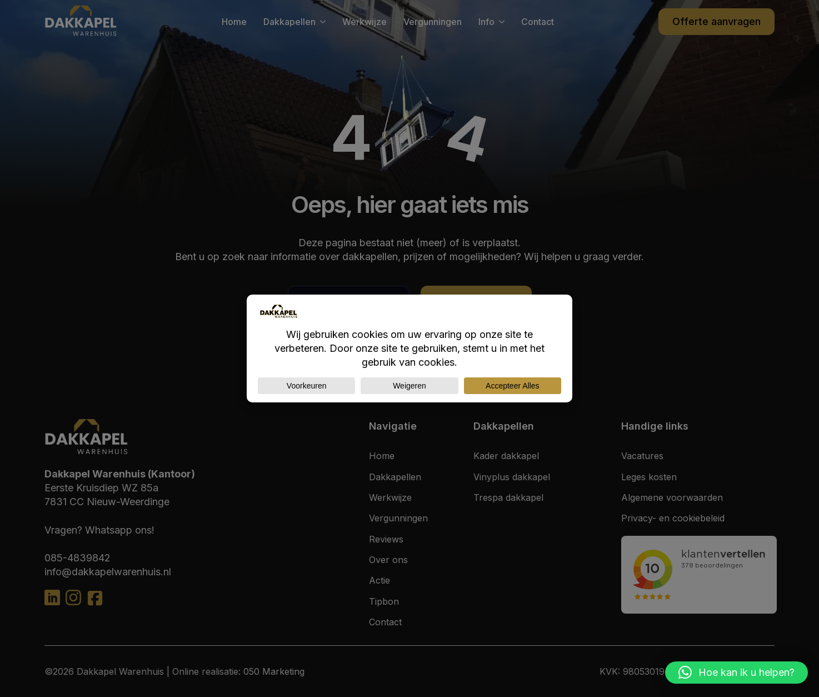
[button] (736, 672)
